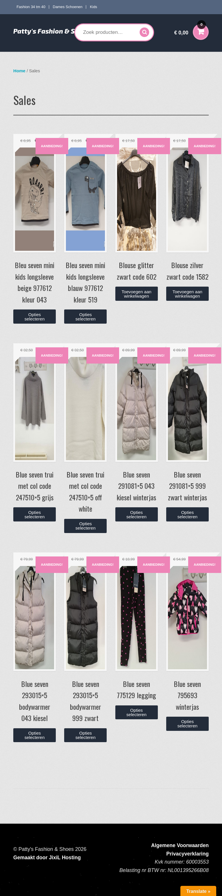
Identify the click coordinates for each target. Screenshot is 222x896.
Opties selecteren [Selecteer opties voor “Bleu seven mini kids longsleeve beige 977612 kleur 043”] (35, 316)
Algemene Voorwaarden (180, 845)
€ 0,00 (190, 28)
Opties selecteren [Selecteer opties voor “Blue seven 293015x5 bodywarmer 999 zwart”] (85, 735)
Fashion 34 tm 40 (30, 7)
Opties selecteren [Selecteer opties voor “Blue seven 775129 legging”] (136, 712)
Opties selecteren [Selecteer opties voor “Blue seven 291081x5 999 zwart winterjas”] (187, 514)
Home (19, 70)
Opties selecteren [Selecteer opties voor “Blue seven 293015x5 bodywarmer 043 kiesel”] (35, 735)
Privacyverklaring (187, 854)
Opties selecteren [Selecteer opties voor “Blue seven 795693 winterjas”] (187, 723)
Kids (93, 7)
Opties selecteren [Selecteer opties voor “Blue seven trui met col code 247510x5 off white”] (85, 525)
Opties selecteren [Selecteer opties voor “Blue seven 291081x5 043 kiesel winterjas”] (136, 514)
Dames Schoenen (68, 7)
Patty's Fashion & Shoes (51, 31)
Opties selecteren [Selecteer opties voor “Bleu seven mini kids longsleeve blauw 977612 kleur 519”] (85, 316)
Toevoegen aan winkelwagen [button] (136, 293)
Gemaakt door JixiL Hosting (47, 857)
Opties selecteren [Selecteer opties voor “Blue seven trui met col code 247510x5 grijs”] (35, 514)
